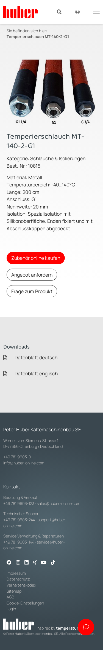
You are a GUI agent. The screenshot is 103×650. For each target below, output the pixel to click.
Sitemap (14, 591)
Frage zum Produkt (31, 291)
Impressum (16, 573)
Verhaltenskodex (21, 585)
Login (11, 608)
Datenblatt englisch (30, 373)
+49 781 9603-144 (18, 542)
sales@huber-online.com (58, 503)
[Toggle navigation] (96, 11)
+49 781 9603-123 (18, 503)
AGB (11, 597)
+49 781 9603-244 (19, 519)
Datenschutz (18, 579)
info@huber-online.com (23, 463)
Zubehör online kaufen (35, 258)
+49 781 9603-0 (17, 456)
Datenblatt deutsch (30, 357)
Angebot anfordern (31, 274)
